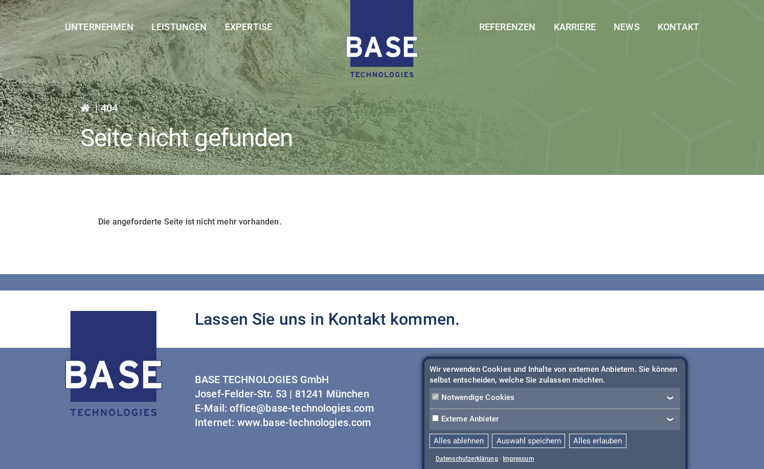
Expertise (248, 27)
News (627, 27)
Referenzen (507, 27)
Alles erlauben (597, 440)
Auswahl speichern (529, 440)
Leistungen (179, 27)
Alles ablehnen (459, 440)
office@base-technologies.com (301, 408)
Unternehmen (99, 27)
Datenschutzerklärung (467, 458)
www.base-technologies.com (304, 422)
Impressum (518, 458)
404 (109, 108)
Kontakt (678, 27)
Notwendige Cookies (473, 397)
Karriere (575, 27)
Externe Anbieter (465, 418)
